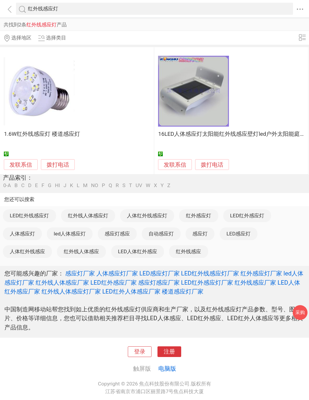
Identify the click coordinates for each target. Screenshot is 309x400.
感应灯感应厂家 (159, 282)
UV (139, 185)
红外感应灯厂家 (261, 273)
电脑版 (167, 368)
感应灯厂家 (80, 273)
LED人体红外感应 (137, 251)
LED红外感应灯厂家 (207, 282)
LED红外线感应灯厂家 (210, 273)
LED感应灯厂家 (159, 273)
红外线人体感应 (81, 251)
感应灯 (200, 234)
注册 (169, 351)
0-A (7, 185)
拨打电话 (58, 165)
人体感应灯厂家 (117, 273)
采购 (300, 312)
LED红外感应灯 (247, 216)
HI (57, 185)
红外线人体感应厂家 (62, 282)
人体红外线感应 (27, 251)
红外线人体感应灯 (88, 216)
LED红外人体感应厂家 (131, 291)
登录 (139, 351)
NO (94, 185)
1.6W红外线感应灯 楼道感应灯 (42, 134)
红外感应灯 (198, 216)
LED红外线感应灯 (29, 216)
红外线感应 (188, 251)
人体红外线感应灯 (147, 216)
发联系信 (20, 165)
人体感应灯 (22, 234)
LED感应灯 (239, 234)
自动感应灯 (161, 234)
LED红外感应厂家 (113, 282)
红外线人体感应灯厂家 (71, 291)
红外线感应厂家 (255, 282)
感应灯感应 (117, 234)
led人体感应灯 (70, 234)
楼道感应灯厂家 (182, 291)
